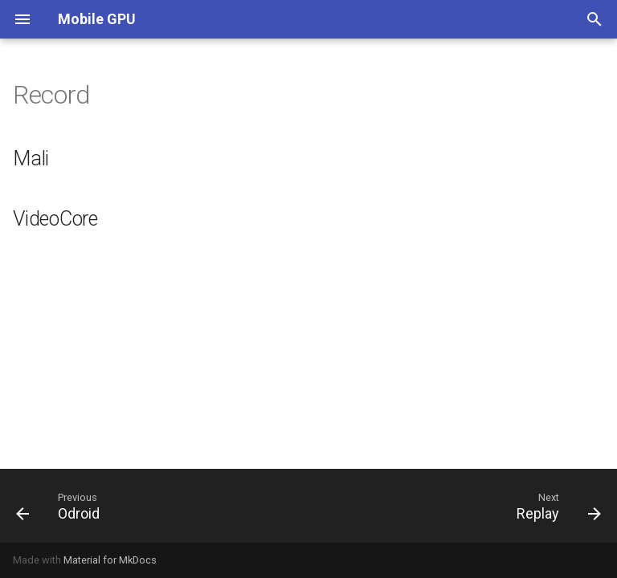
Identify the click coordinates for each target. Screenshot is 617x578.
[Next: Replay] (555, 505)
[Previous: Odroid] (61, 505)
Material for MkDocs (110, 560)
